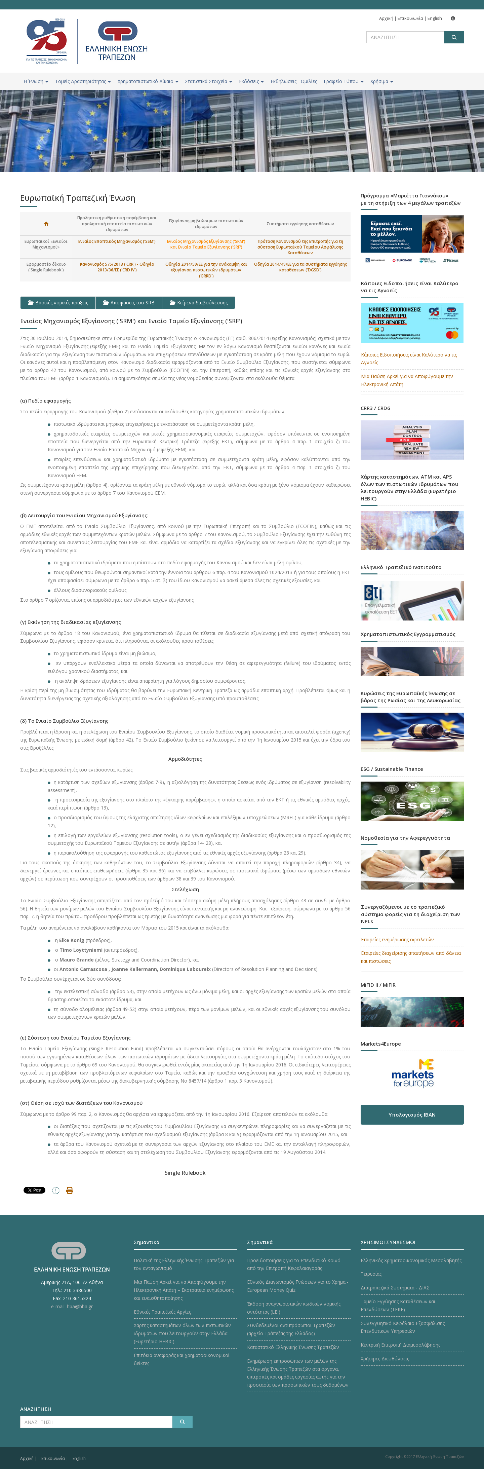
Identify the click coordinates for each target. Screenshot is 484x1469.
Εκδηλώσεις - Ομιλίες (294, 81)
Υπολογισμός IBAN (412, 1114)
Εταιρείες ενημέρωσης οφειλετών (397, 939)
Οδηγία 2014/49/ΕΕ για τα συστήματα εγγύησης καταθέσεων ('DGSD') (300, 267)
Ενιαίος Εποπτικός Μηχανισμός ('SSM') (117, 241)
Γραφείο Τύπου (344, 81)
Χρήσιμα (381, 81)
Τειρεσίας (371, 1274)
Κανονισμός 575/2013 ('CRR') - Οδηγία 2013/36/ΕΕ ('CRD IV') (117, 267)
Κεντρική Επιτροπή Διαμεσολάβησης (400, 1345)
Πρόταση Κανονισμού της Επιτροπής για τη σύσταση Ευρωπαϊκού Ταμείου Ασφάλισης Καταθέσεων (300, 247)
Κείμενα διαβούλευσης (199, 302)
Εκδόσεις (251, 81)
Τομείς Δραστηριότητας (83, 81)
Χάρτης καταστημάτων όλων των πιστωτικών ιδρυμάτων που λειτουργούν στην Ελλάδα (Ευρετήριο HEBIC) (182, 1333)
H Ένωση (36, 81)
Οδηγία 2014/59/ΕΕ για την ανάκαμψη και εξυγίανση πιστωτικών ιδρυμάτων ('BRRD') (206, 269)
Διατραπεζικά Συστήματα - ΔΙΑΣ (395, 1287)
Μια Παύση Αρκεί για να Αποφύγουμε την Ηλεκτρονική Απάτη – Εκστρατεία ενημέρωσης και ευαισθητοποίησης (184, 1290)
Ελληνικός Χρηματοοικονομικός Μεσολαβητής (411, 1260)
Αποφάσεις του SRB (129, 302)
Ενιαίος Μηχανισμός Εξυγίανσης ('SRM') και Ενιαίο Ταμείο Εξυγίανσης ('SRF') (206, 244)
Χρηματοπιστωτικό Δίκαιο (148, 81)
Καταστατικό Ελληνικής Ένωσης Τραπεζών (293, 1347)
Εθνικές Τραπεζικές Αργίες (162, 1312)
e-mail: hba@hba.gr (72, 1306)
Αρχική (386, 18)
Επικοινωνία (410, 18)
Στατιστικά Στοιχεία (208, 81)
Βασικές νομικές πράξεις (58, 302)
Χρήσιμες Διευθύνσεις (385, 1358)
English (435, 18)
